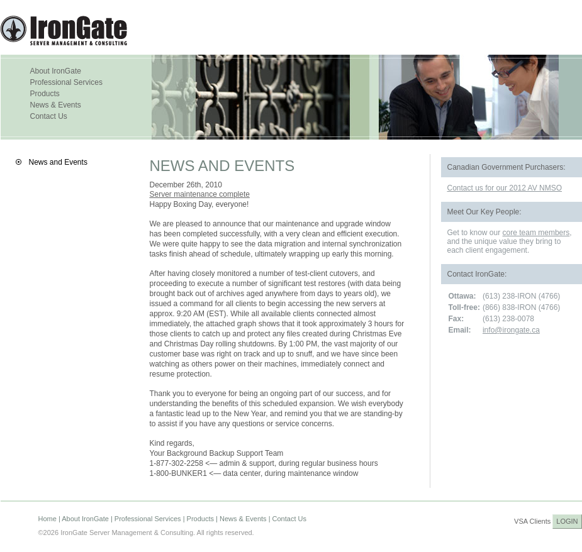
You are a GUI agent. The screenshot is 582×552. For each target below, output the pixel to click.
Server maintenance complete (200, 194)
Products (45, 93)
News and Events (58, 162)
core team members (536, 232)
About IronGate (55, 71)
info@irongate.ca (511, 330)
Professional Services (66, 82)
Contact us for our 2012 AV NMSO (504, 188)
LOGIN (567, 521)
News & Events (55, 105)
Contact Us (48, 116)
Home (47, 518)
